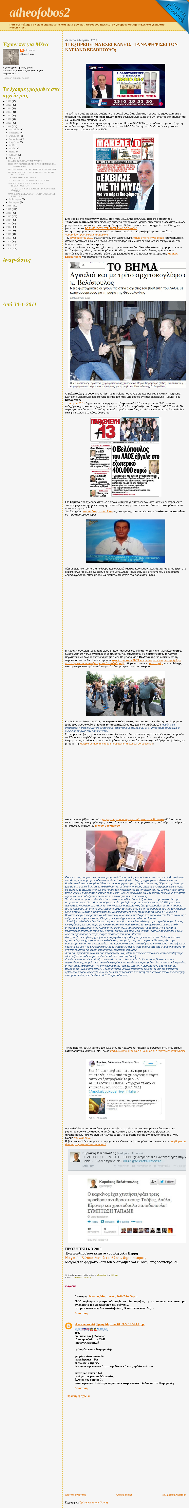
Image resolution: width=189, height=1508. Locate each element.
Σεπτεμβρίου (15, 139)
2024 (9, 108)
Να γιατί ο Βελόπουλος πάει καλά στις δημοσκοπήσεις (105, 1257)
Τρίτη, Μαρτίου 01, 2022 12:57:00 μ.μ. (120, 1324)
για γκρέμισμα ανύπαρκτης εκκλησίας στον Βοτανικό (133, 819)
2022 (9, 115)
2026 (9, 101)
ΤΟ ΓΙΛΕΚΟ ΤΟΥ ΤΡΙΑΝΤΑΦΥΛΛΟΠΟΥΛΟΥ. (111, 228)
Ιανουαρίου (14, 202)
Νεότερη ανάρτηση (75, 1494)
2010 (9, 234)
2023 (9, 112)
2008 (9, 241)
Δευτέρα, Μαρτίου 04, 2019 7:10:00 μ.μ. (113, 1296)
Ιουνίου (12, 148)
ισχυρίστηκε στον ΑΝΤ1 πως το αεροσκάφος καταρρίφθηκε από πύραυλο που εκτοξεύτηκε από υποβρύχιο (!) (123, 662)
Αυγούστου (14, 142)
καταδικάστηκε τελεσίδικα (98, 511)
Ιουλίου (13, 145)
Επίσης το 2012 (75, 403)
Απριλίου (13, 155)
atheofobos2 (39, 12)
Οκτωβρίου (14, 136)
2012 (9, 227)
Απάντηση (81, 1313)
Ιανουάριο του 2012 (81, 237)
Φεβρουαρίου (15, 199)
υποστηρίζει (156, 663)
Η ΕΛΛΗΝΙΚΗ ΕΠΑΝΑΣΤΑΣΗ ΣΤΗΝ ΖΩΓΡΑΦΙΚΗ (32, 169)
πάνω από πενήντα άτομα (148, 237)
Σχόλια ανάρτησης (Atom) (93, 1502)
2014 (9, 220)
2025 (9, 104)
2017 (9, 209)
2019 (9, 126)
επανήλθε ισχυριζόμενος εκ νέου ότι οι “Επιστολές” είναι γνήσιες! (148, 1050)
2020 (9, 122)
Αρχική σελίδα (124, 1494)
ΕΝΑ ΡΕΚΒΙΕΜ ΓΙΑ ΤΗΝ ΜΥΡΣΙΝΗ (25, 161)
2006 (9, 248)
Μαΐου (12, 151)
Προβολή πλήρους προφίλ (16, 78)
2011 (9, 230)
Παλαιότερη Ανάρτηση (174, 1494)
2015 (9, 216)
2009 (9, 238)
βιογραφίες (78, 1277)
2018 (9, 205)
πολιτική (87, 1277)
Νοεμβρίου (14, 133)
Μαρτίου (13, 158)
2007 (9, 245)
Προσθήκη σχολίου (78, 1395)
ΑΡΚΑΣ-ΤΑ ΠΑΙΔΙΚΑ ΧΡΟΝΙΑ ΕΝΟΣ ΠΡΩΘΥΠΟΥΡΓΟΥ (25, 184)
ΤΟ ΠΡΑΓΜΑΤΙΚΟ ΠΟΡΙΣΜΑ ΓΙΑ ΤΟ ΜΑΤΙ (28, 180)
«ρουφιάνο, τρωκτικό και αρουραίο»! (86, 234)
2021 (9, 119)
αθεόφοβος (30, 50)
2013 (9, 223)
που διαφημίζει (82, 1137)
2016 (9, 212)
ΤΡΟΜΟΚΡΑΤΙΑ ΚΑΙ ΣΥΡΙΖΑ (22, 177)
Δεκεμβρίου (14, 129)
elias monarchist (85, 1324)
